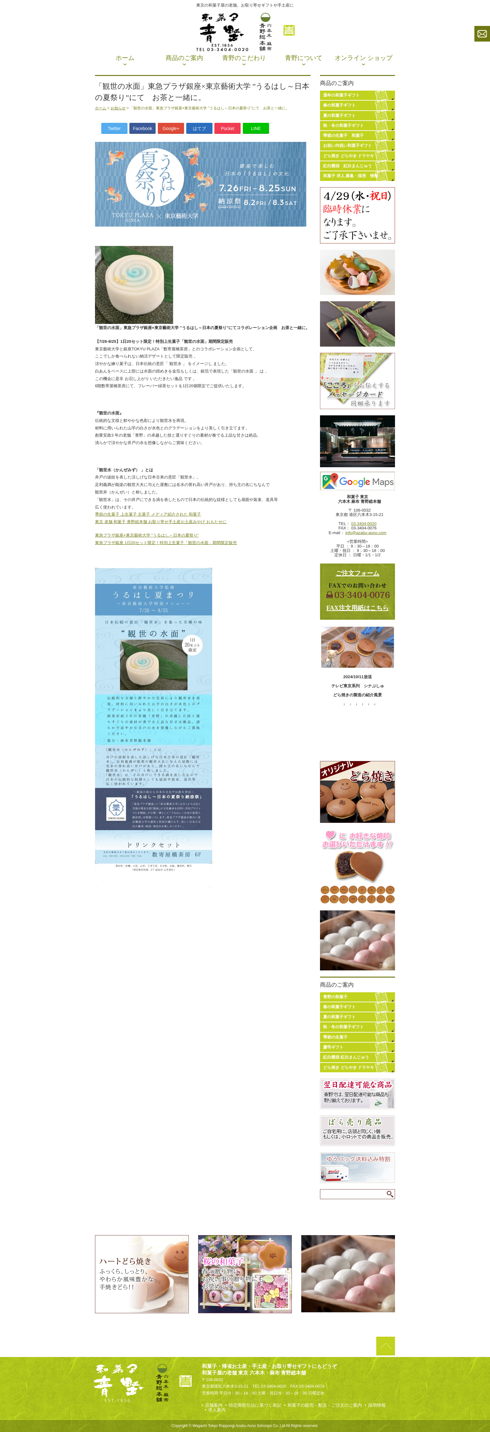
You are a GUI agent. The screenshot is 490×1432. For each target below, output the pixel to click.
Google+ (170, 128)
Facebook (142, 128)
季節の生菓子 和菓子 (343, 135)
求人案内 (217, 1409)
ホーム (125, 57)
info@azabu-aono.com (365, 532)
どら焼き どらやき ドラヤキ (348, 155)
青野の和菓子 (335, 996)
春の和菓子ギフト (339, 105)
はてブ (199, 128)
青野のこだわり (244, 57)
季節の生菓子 (335, 1037)
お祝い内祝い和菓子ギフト (347, 145)
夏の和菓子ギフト (339, 115)
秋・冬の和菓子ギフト (343, 125)
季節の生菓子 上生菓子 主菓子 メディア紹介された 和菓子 (148, 514)
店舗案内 (213, 1405)
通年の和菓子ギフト (341, 95)
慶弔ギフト (333, 1047)
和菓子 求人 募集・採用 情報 (350, 175)
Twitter (114, 128)
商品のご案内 (184, 57)
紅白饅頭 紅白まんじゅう (347, 165)
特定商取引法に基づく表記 (255, 1405)
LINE (256, 128)
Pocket (227, 128)
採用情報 (377, 1405)
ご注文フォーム (357, 573)
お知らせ (118, 108)
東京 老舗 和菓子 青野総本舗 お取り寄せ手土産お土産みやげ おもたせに (161, 521)
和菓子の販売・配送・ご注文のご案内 (325, 1405)
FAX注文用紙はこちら (357, 607)
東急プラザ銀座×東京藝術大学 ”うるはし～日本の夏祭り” (147, 535)
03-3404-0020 (364, 523)
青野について (303, 57)
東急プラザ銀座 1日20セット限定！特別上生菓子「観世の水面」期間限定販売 (166, 542)
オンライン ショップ (363, 57)
